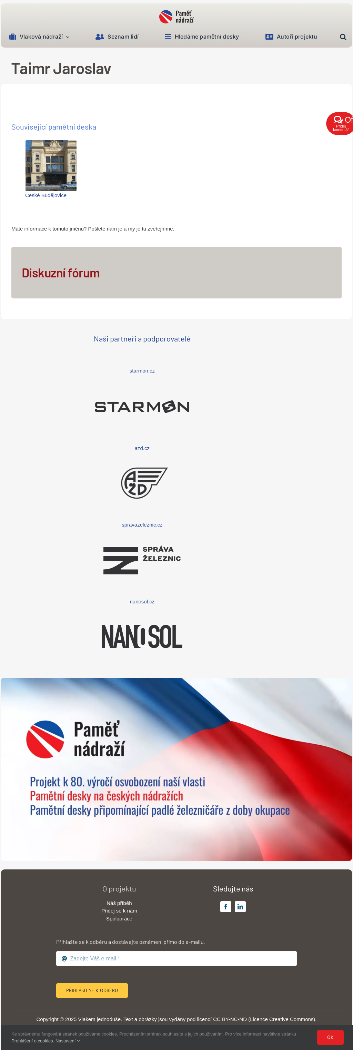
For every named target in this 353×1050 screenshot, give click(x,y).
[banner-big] (176, 680)
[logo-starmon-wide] (142, 383)
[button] (343, 37)
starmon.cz (142, 371)
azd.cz (142, 448)
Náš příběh (119, 903)
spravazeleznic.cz (142, 525)
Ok (330, 1037)
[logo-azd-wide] (142, 460)
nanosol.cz (142, 601)
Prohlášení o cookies (32, 1040)
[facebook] (225, 906)
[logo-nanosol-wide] (142, 613)
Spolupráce (119, 918)
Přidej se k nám (119, 911)
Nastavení (68, 1040)
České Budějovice (46, 195)
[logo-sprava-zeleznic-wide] (142, 537)
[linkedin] (240, 906)
